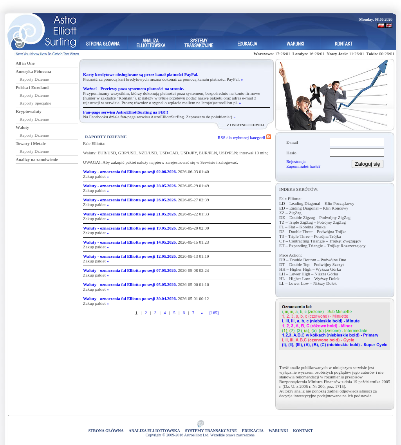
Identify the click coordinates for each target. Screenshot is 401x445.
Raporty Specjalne (35, 103)
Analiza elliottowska (154, 431)
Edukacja (253, 431)
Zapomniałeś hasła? (303, 166)
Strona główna (105, 431)
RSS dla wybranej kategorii (244, 137)
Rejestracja (295, 161)
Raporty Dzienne (34, 79)
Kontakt (302, 431)
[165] (214, 312)
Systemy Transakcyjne (211, 431)
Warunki (278, 431)
